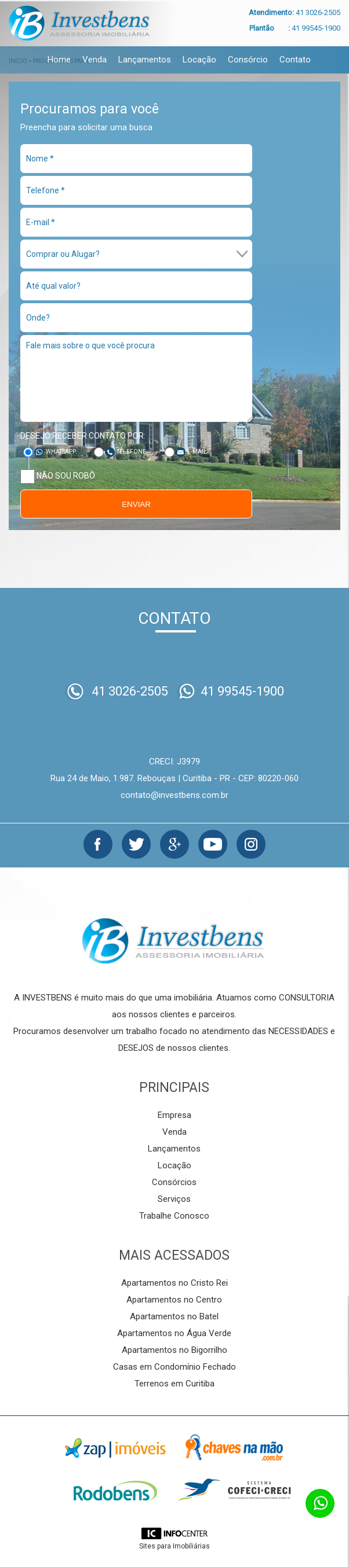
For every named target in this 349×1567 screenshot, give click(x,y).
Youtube (212, 844)
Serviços (174, 1199)
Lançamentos (144, 60)
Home (59, 60)
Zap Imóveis (115, 1448)
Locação (199, 60)
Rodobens (115, 1490)
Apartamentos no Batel (174, 1316)
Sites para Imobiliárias (174, 1546)
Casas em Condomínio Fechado (174, 1367)
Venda (94, 60)
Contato (295, 60)
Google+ (174, 844)
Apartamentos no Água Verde (174, 1333)
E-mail (197, 451)
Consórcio (248, 60)
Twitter (136, 844)
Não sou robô (57, 476)
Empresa (174, 1115)
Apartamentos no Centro (174, 1299)
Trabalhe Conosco (174, 1216)
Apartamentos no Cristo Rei (174, 1283)
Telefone (131, 451)
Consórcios (174, 1182)
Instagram (251, 844)
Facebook (97, 844)
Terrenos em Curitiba (174, 1383)
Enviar (136, 504)
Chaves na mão (234, 1448)
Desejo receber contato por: (83, 435)
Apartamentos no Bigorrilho (174, 1350)
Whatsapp (61, 451)
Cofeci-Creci (234, 1490)
